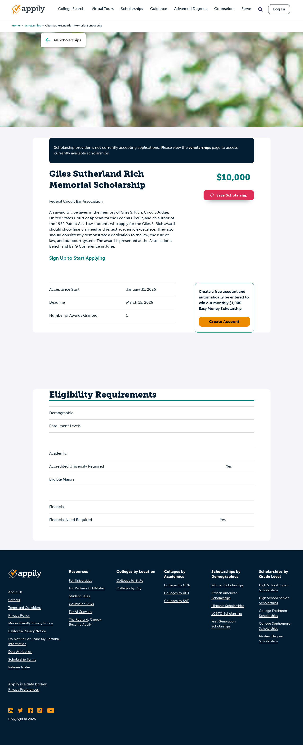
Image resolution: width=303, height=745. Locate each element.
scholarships (200, 147)
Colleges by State (129, 580)
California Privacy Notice (27, 631)
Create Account (224, 321)
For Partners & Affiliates (87, 588)
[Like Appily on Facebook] (30, 710)
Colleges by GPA (177, 585)
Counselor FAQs (81, 604)
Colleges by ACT (176, 593)
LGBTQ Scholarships (226, 614)
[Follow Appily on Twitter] (20, 710)
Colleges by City (128, 588)
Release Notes (19, 667)
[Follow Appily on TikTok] (39, 710)
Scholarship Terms (22, 659)
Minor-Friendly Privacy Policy (30, 623)
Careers (14, 600)
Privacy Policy (19, 616)
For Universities (80, 580)
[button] (213, 195)
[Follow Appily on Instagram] (10, 710)
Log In (279, 9)
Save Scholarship (228, 195)
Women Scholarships (227, 585)
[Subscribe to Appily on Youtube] (50, 710)
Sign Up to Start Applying (77, 258)
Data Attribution (20, 652)
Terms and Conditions (24, 608)
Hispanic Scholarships (227, 606)
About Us (15, 592)
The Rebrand (78, 620)
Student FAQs (79, 596)
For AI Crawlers (80, 612)
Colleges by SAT (176, 601)
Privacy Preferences (23, 690)
